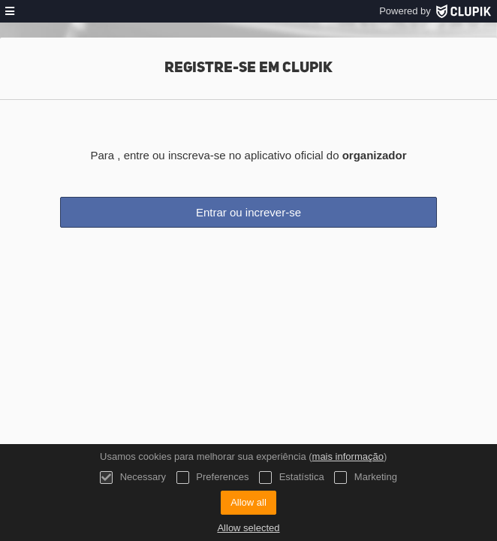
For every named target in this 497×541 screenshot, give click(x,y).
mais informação (348, 456)
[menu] (10, 11)
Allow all (248, 502)
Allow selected (248, 527)
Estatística (291, 477)
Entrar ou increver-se (248, 212)
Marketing (365, 477)
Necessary (133, 477)
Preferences (212, 477)
